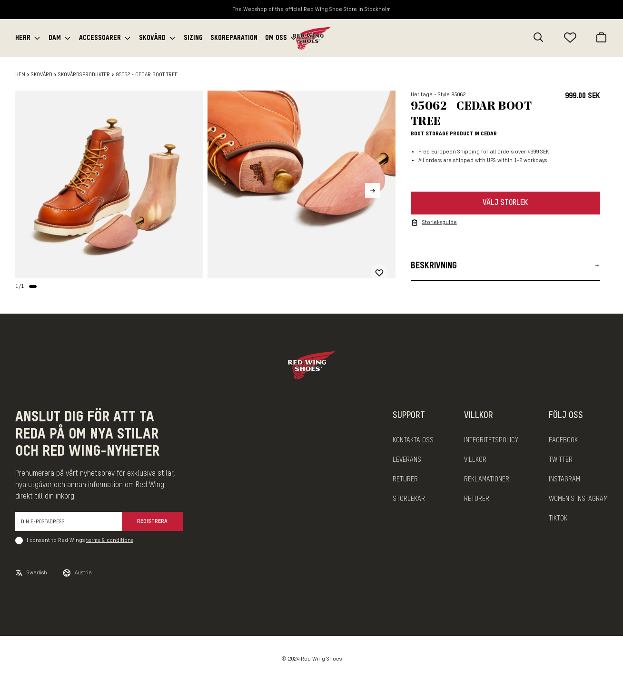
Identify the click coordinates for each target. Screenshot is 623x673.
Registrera (152, 521)
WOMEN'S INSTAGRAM (578, 499)
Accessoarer (100, 38)
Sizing (193, 38)
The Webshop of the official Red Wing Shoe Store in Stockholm (312, 9)
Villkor (475, 460)
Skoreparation (233, 38)
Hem (20, 75)
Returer (405, 479)
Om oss (276, 38)
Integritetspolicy (491, 440)
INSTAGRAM (564, 479)
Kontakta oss (413, 440)
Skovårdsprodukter (84, 75)
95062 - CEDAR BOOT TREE (147, 75)
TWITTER (561, 460)
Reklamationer (486, 479)
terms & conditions (109, 540)
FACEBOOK (563, 440)
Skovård (152, 38)
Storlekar (409, 499)
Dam (55, 38)
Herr (22, 38)
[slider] (109, 184)
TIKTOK (558, 518)
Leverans (407, 460)
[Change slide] (33, 286)
